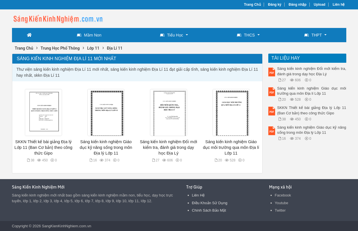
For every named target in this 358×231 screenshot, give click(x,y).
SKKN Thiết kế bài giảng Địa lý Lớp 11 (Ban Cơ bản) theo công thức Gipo (44, 147)
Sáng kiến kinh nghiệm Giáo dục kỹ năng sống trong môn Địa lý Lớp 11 (106, 147)
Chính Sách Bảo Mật (209, 210)
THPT (313, 35)
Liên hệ (339, 5)
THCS (246, 35)
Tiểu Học (171, 35)
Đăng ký (274, 5)
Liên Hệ (198, 195)
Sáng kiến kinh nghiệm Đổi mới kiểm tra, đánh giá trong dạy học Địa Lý (168, 147)
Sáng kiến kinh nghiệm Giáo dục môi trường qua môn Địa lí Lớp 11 (231, 147)
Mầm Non (89, 35)
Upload (319, 5)
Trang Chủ (252, 5)
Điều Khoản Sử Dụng (209, 203)
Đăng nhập (297, 5)
